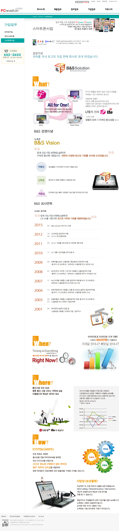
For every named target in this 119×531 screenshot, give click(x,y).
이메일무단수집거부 (29, 516)
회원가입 (104, 1)
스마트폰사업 (9, 40)
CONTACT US (113, 1)
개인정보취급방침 (15, 516)
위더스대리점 (9, 36)
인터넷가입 (8, 32)
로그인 (98, 1)
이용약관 (3, 516)
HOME (93, 1)
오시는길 (41, 516)
